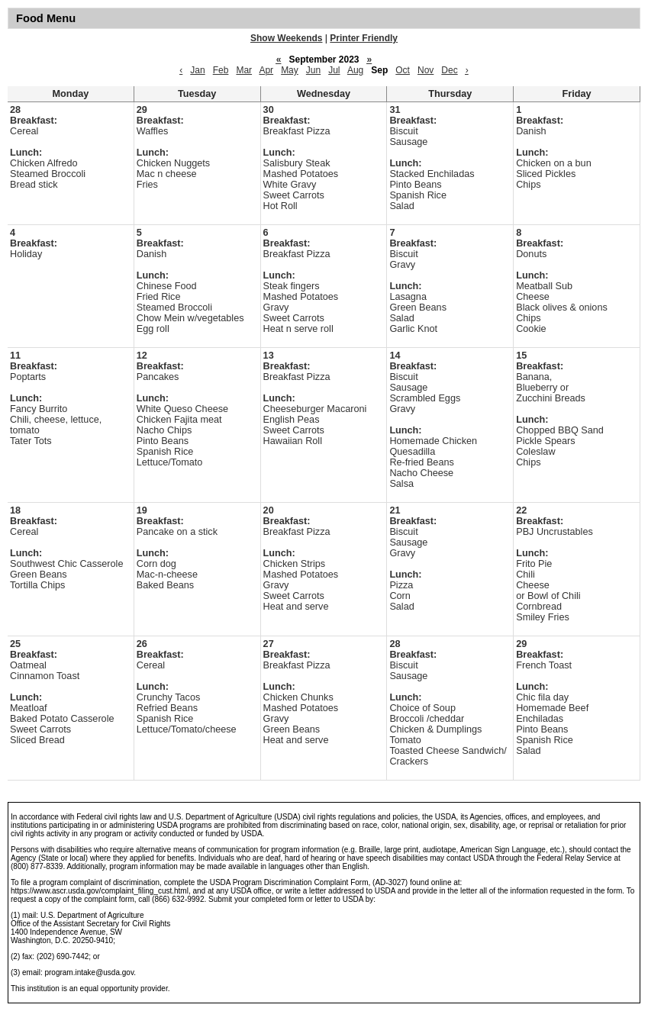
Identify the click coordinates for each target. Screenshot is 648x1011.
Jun (313, 70)
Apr (266, 70)
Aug (355, 70)
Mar (244, 70)
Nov (425, 70)
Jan (197, 70)
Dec (449, 70)
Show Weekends (286, 38)
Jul (334, 70)
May (289, 70)
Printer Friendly (364, 38)
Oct (402, 70)
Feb (221, 70)
